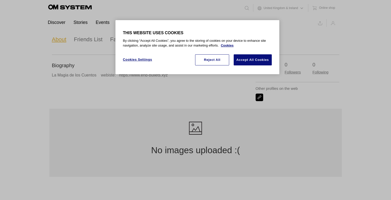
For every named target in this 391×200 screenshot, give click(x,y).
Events (103, 22)
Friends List (88, 39)
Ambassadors (131, 22)
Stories (81, 22)
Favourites (123, 39)
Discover (57, 22)
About (59, 39)
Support (161, 22)
